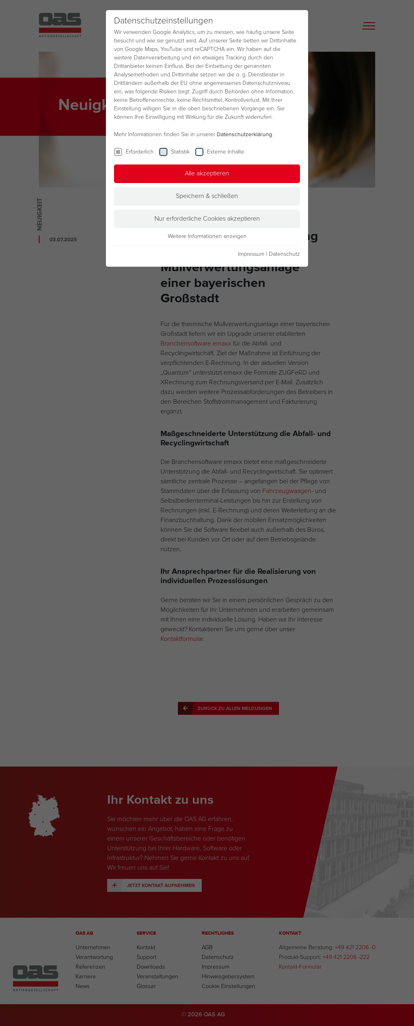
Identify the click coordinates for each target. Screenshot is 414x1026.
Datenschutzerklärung (244, 134)
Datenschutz (284, 254)
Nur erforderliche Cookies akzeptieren (207, 218)
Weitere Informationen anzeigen (207, 236)
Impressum (251, 254)
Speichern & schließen (207, 196)
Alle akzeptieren (207, 173)
